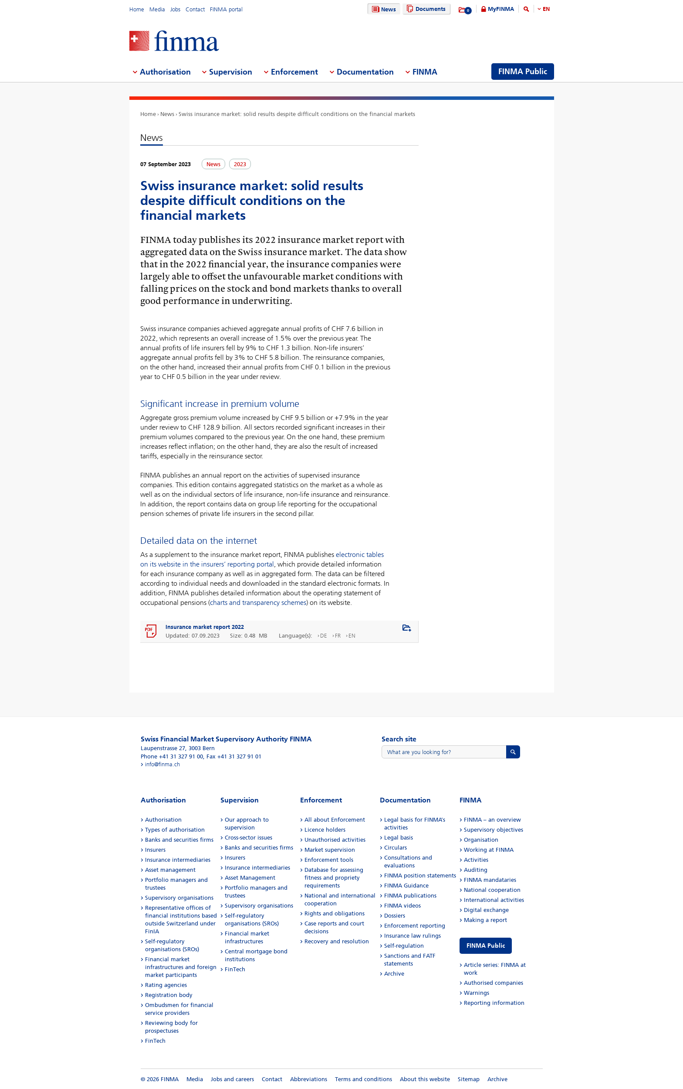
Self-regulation (404, 945)
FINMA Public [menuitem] (522, 71)
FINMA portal (226, 9)
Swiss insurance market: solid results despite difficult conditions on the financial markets (297, 114)
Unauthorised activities (334, 839)
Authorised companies (493, 983)
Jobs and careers (232, 1079)
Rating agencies (166, 985)
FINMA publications (410, 895)
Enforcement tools (328, 860)
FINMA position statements (420, 875)
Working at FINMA (489, 850)
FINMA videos (402, 905)
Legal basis (398, 837)
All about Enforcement (334, 819)
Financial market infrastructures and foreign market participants (180, 967)
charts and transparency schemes (258, 602)
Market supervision (329, 850)
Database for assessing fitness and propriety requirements (333, 878)
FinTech (155, 1041)
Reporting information (494, 1003)
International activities (494, 900)
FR (338, 635)
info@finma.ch (162, 764)
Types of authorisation (175, 829)
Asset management (170, 870)
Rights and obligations (334, 913)
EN (546, 9)
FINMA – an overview (492, 819)
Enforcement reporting (414, 925)
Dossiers (394, 915)
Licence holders (324, 829)
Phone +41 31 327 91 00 (172, 756)
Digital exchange (486, 910)
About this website (425, 1079)
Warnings (476, 993)
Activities (476, 860)
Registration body (169, 995)
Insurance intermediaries (177, 860)
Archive (394, 973)
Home (136, 9)
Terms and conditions (363, 1079)
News (383, 9)
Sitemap (469, 1079)
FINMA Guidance (406, 885)
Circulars (395, 847)
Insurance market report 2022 (205, 627)
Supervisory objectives (493, 829)
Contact (195, 9)
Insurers (155, 850)
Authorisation (163, 819)
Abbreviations (308, 1079)
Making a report (485, 920)
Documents (425, 9)
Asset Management (250, 877)
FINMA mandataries (490, 880)
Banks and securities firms (179, 839)
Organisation (481, 839)
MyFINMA (501, 9)
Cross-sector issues (248, 837)
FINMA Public (486, 945)
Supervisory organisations (179, 897)
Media (157, 9)
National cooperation (492, 890)
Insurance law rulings (412, 935)
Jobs (175, 9)
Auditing (475, 870)
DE (323, 635)
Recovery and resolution (336, 941)
